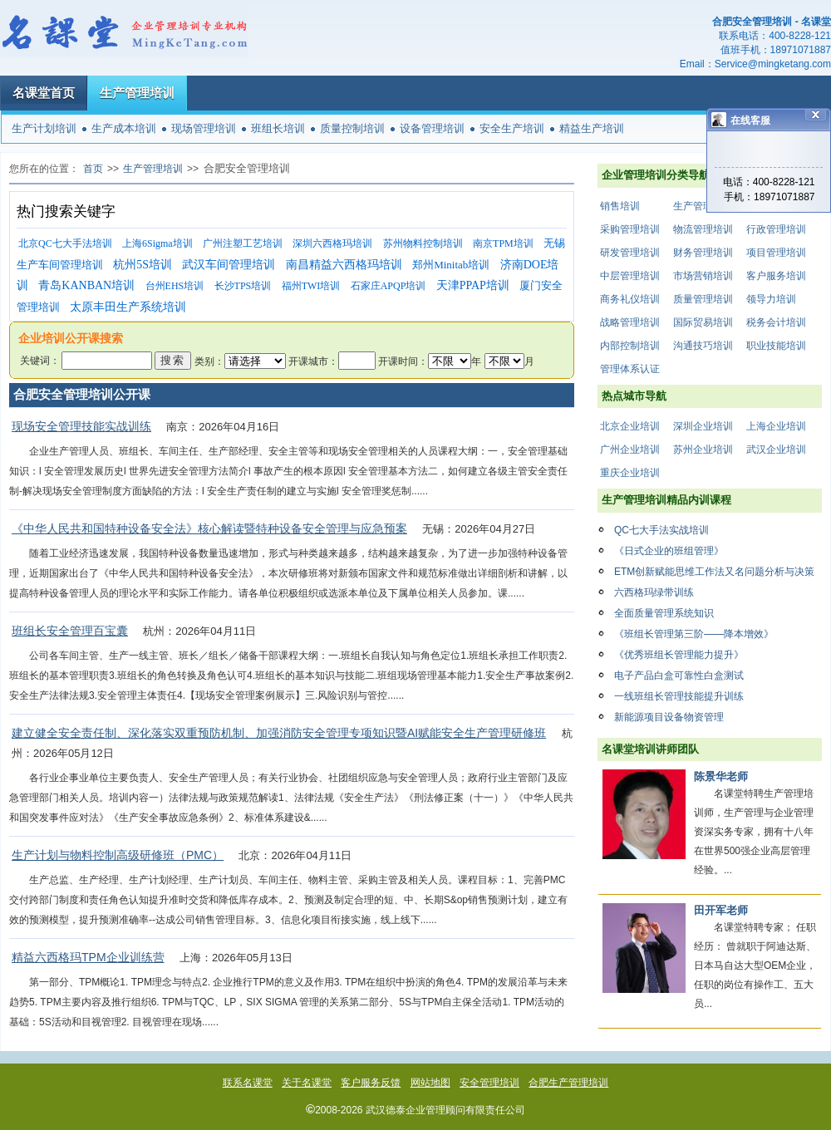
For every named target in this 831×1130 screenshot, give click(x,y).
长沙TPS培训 (243, 286)
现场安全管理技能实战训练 (81, 426)
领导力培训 (771, 299)
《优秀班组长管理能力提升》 (679, 655)
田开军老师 (721, 910)
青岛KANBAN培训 (86, 285)
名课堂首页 (43, 93)
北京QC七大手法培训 (65, 243)
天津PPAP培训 (472, 285)
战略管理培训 (630, 322)
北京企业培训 (630, 426)
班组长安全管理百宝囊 (70, 630)
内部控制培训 (630, 345)
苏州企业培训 (703, 449)
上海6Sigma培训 (157, 243)
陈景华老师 (721, 776)
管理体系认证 (630, 369)
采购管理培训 (630, 229)
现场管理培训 (203, 128)
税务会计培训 (776, 322)
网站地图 (430, 1082)
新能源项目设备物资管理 (669, 717)
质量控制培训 (352, 128)
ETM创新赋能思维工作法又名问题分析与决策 (714, 571)
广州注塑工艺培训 (243, 243)
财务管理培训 (703, 252)
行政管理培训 (776, 229)
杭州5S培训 (142, 264)
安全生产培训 (511, 128)
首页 (93, 168)
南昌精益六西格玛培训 (344, 264)
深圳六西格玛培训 (332, 243)
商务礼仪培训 (630, 299)
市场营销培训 (703, 276)
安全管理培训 (489, 1082)
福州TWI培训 (311, 286)
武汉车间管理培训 (228, 264)
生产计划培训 (44, 128)
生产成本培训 (123, 128)
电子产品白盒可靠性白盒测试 (679, 675)
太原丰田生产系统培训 (128, 307)
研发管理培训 (630, 252)
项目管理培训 (776, 252)
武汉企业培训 (776, 449)
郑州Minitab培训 (450, 264)
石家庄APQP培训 (388, 286)
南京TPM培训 (503, 243)
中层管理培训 (630, 276)
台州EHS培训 (174, 286)
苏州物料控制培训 (423, 243)
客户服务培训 (776, 276)
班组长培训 (278, 128)
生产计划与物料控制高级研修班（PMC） (118, 855)
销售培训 (620, 206)
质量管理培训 (703, 299)
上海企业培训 (776, 426)
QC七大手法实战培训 (661, 530)
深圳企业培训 (703, 426)
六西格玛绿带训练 (654, 592)
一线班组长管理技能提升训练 (679, 696)
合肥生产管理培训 (568, 1082)
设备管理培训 (432, 128)
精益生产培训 (591, 128)
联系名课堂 (248, 1082)
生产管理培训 (137, 93)
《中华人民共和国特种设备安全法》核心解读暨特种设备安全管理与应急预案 (209, 528)
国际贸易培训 (703, 322)
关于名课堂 (307, 1082)
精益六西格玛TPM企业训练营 (88, 957)
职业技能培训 (776, 345)
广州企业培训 (630, 449)
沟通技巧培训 (703, 345)
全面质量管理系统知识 (664, 613)
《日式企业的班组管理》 (669, 551)
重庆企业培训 (630, 473)
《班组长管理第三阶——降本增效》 (694, 634)
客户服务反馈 (371, 1082)
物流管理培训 (703, 229)
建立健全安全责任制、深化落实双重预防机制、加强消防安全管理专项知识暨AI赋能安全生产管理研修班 (279, 732)
